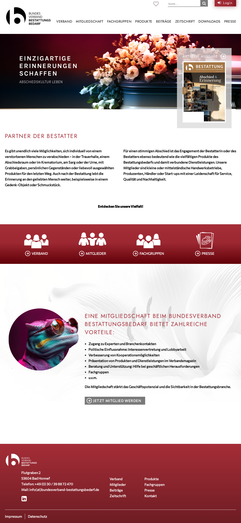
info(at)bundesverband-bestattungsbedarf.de (64, 490)
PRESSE (208, 253)
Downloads (209, 21)
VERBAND (40, 253)
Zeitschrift (185, 21)
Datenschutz (37, 516)
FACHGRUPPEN (152, 253)
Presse (230, 21)
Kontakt (150, 496)
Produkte (143, 21)
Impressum (13, 516)
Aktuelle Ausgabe (200, 56)
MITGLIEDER (96, 253)
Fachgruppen (119, 21)
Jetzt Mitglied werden (117, 401)
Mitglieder (118, 484)
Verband (64, 21)
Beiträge (164, 21)
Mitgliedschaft (89, 21)
